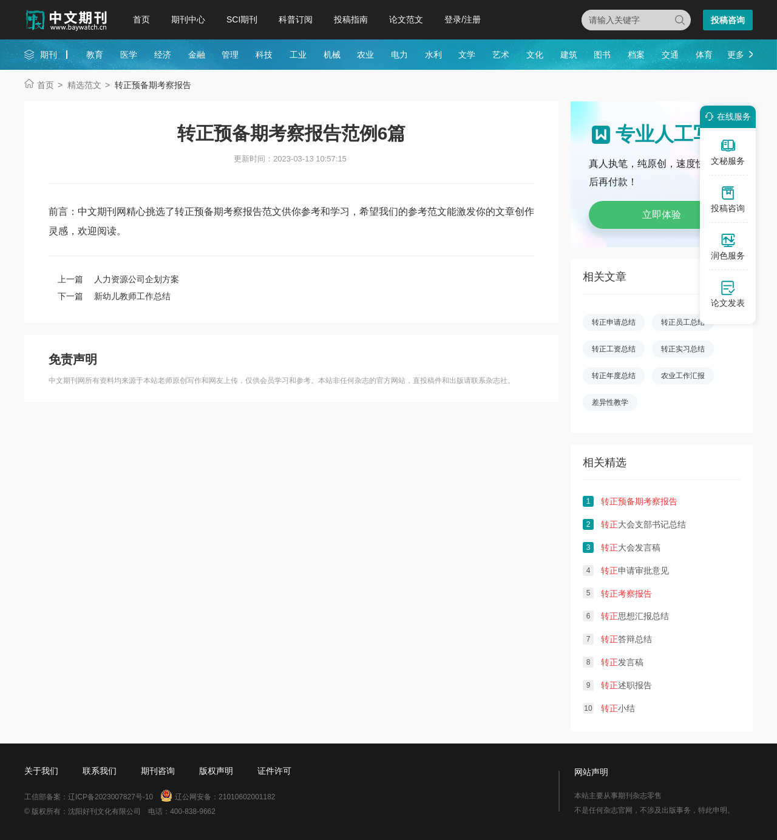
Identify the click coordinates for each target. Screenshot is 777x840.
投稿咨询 (728, 20)
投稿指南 (351, 19)
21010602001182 (247, 797)
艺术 (500, 54)
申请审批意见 (635, 570)
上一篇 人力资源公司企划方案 (118, 279)
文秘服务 (728, 152)
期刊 (48, 54)
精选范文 (84, 85)
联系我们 (100, 771)
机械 (332, 54)
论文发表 (728, 294)
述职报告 (626, 685)
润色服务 (728, 246)
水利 (433, 54)
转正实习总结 (683, 349)
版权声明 (216, 771)
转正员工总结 (683, 322)
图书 (602, 54)
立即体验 (661, 214)
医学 (128, 54)
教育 (94, 54)
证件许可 (274, 771)
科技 (264, 54)
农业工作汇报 (683, 375)
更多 (735, 54)
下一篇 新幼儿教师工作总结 (114, 296)
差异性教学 (610, 402)
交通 (670, 54)
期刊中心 (188, 19)
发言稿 (622, 662)
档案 (636, 54)
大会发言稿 (630, 547)
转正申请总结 (614, 322)
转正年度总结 (614, 375)
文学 (466, 54)
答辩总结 (626, 639)
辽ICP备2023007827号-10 (110, 797)
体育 (704, 54)
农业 (365, 54)
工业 (298, 54)
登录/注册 (462, 19)
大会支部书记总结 (643, 524)
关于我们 (41, 771)
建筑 (568, 54)
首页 (141, 19)
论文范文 (406, 19)
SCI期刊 (241, 19)
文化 (534, 54)
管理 (230, 54)
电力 (399, 54)
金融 (196, 54)
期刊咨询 (158, 771)
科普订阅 (296, 19)
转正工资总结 (614, 349)
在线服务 (726, 116)
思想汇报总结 (635, 616)
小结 (618, 708)
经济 (162, 54)
